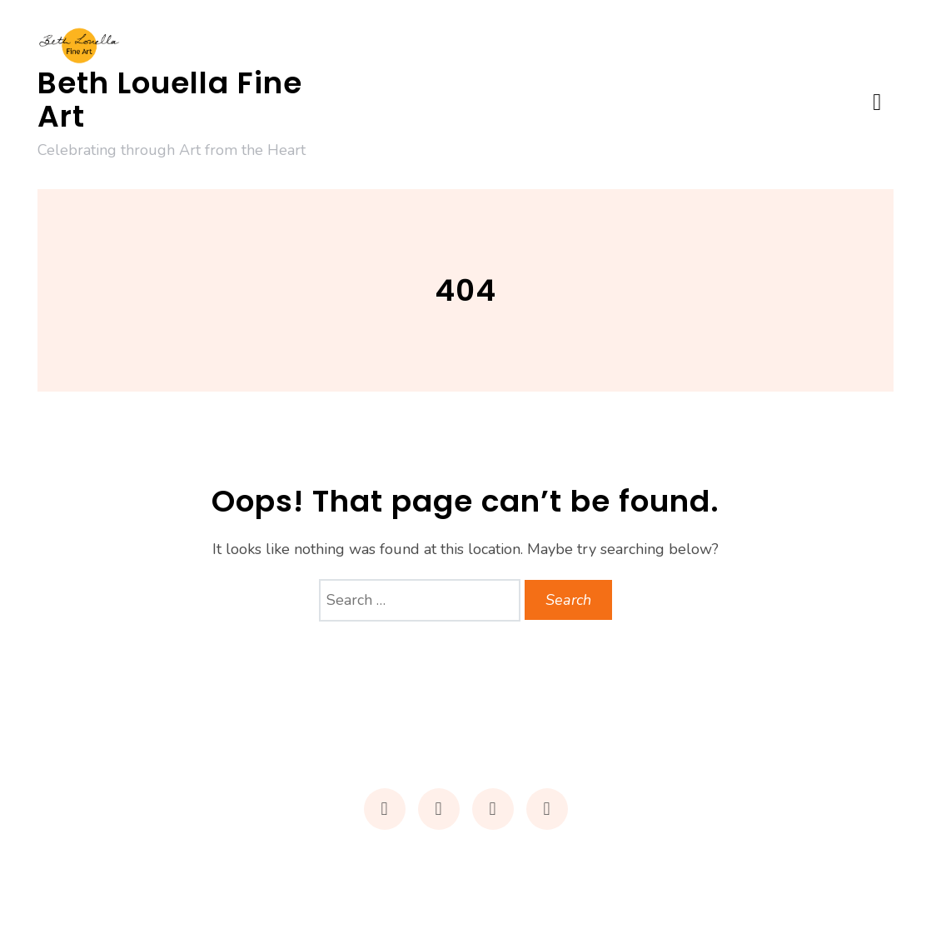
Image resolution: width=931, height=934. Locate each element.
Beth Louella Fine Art (169, 99)
